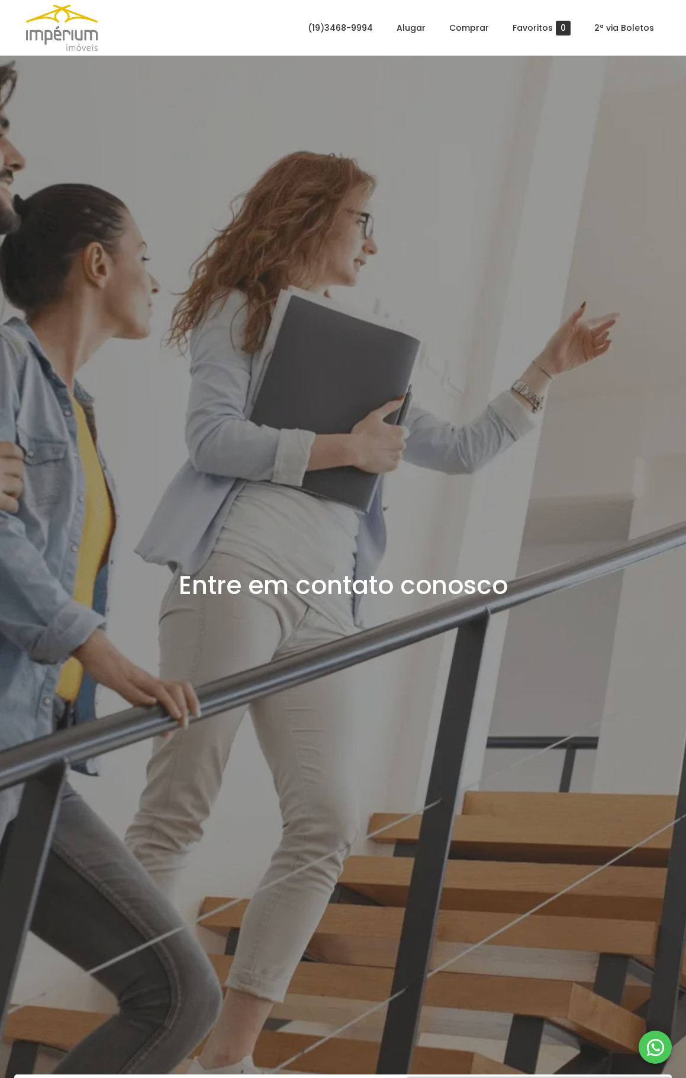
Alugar (411, 28)
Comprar (469, 28)
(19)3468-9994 (340, 28)
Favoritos (542, 28)
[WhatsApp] (655, 1047)
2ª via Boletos (624, 28)
